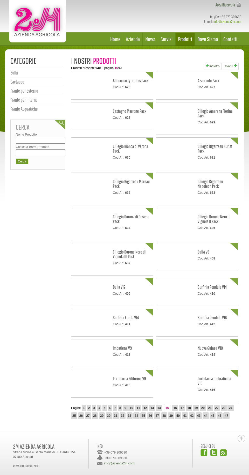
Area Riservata (225, 4)
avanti (231, 66)
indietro (213, 66)
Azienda (133, 39)
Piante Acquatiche (24, 109)
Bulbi (14, 73)
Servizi (166, 39)
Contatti (230, 39)
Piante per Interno (24, 100)
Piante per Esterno (24, 91)
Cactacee (17, 82)
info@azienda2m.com (227, 21)
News (150, 39)
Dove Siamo (207, 39)
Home (115, 39)
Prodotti (185, 39)
